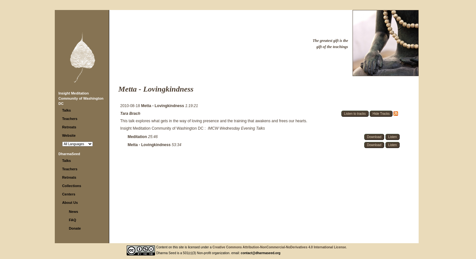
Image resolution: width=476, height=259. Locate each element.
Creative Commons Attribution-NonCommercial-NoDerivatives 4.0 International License (279, 247)
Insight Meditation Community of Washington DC (80, 98)
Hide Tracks (381, 113)
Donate (75, 228)
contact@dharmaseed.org (260, 253)
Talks (66, 110)
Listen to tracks (355, 113)
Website (69, 135)
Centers (68, 194)
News (73, 212)
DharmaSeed (69, 154)
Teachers (70, 119)
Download (374, 137)
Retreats (69, 127)
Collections (71, 186)
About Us (70, 202)
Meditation (138, 136)
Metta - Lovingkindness (163, 106)
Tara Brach (130, 113)
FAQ (72, 220)
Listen (392, 137)
